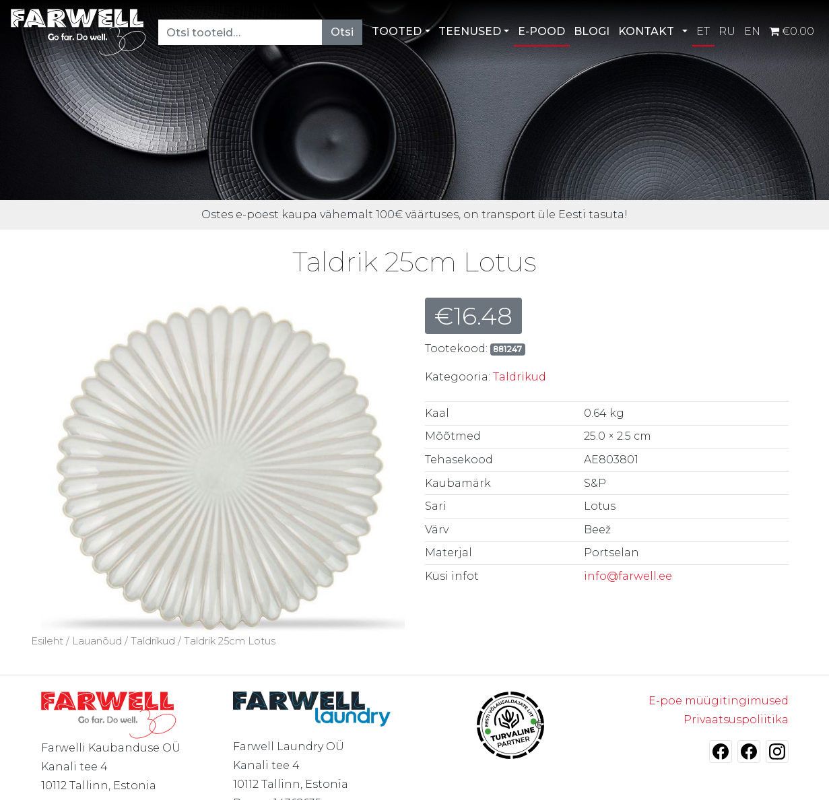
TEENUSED (469, 31)
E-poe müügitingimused (719, 700)
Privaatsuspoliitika (736, 719)
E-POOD (541, 31)
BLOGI (591, 31)
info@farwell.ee (628, 576)
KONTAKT (646, 31)
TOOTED (397, 31)
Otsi (342, 32)
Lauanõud (97, 641)
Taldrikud (519, 376)
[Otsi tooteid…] (240, 32)
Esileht (47, 641)
